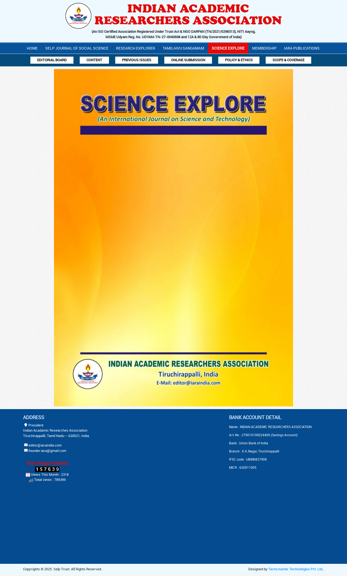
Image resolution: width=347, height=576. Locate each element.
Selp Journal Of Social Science (76, 48)
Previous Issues (136, 59)
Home (32, 48)
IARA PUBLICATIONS (302, 48)
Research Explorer (135, 48)
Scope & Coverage (288, 59)
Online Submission (188, 59)
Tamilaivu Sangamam (183, 48)
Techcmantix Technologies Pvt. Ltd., (296, 569)
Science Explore (228, 48)
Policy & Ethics (239, 59)
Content (94, 59)
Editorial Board (52, 59)
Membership (264, 48)
